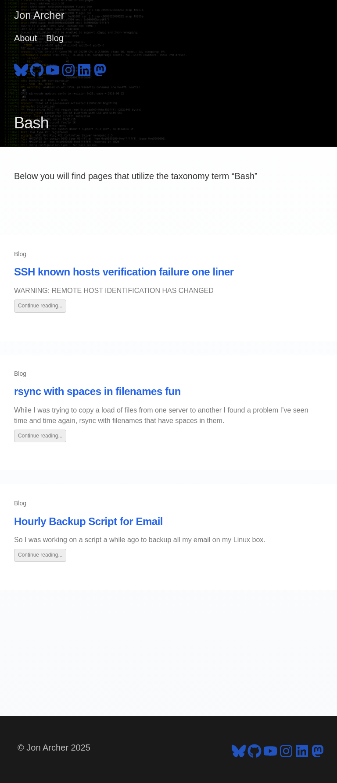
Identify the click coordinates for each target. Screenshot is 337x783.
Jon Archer (39, 15)
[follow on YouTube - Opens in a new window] (53, 68)
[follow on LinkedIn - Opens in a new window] (84, 68)
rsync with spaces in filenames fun (97, 391)
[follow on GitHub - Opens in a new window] (37, 68)
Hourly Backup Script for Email (88, 521)
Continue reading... (40, 306)
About (25, 38)
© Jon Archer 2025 (54, 747)
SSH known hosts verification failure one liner (124, 272)
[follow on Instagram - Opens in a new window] (68, 68)
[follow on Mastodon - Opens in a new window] (100, 68)
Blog (55, 38)
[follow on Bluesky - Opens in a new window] (21, 68)
